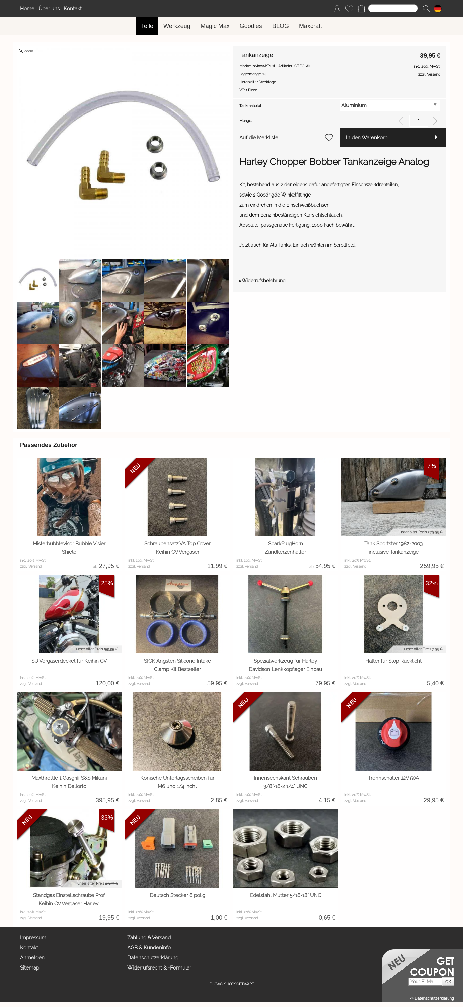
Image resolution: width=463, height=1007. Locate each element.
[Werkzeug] (177, 26)
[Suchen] (393, 8)
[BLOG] (280, 26)
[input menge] (418, 121)
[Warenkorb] (361, 8)
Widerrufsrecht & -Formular (159, 968)
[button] (426, 8)
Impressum (33, 938)
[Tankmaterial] (390, 105)
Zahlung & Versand (149, 938)
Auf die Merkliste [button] (258, 138)
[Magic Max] (215, 26)
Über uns (49, 9)
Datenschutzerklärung (152, 958)
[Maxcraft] (310, 26)
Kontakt (73, 9)
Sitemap (29, 968)
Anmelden (32, 958)
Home (27, 9)
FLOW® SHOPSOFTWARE (231, 984)
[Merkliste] (349, 8)
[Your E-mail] (425, 982)
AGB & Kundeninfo (149, 948)
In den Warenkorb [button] (366, 138)
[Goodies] (251, 26)
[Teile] (147, 26)
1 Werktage (257, 82)
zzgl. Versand (31, 566)
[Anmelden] (337, 8)
